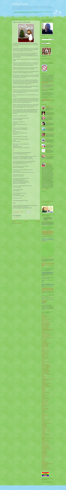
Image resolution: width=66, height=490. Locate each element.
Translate (47, 44)
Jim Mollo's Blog (44, 381)
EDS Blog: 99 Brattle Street (45, 345)
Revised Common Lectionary (45, 428)
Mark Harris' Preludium (45, 402)
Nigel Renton (43, 407)
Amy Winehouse (48, 122)
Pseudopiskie (43, 420)
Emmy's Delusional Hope (45, 349)
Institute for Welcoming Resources (46, 374)
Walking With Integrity (45, 462)
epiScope (43, 355)
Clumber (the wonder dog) (45, 336)
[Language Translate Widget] (46, 43)
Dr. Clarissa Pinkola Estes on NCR (46, 343)
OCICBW (43, 413)
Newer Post (14, 221)
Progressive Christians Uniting (45, 419)
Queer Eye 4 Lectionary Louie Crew (46, 423)
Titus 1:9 (43, 458)
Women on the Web (44, 466)
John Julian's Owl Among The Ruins (46, 383)
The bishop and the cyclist (49, 116)
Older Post (38, 221)
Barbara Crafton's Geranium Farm (46, 319)
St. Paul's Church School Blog (45, 434)
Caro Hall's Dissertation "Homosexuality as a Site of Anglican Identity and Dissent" (47, 329)
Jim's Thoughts (44, 382)
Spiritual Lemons (44, 433)
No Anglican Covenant (44, 409)
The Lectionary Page (44, 451)
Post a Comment (16, 217)
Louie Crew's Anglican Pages (45, 398)
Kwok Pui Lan (43, 389)
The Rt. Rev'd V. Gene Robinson (46, 202)
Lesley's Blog (43, 393)
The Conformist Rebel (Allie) (45, 446)
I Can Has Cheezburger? (45, 369)
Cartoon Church (44, 331)
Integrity (43, 375)
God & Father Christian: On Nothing (46, 366)
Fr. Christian (43, 359)
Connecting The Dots (48, 149)
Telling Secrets (20, 3)
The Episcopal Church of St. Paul (46, 447)
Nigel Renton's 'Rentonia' (45, 408)
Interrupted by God (44, 376)
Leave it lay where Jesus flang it (46, 392)
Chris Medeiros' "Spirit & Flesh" (46, 333)
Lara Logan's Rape (48, 111)
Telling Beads (43, 442)
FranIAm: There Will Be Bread (46, 361)
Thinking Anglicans (44, 457)
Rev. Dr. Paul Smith (44, 425)
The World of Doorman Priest (45, 456)
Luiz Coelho (43, 399)
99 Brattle (43, 314)
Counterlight (44, 261)
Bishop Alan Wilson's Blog (45, 323)
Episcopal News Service (45, 354)
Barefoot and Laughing (45, 320)
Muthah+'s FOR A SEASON (45, 404)
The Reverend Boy (44, 453)
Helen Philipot (43, 241)
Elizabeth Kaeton (49, 163)
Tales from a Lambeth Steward (46, 441)
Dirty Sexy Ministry (44, 340)
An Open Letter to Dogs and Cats (50, 133)
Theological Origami (48, 144)
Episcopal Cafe (44, 350)
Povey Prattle (43, 418)
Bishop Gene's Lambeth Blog (45, 325)
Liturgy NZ (43, 397)
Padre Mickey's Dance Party (45, 415)
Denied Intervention (44, 339)
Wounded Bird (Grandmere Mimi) (46, 468)
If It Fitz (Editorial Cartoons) (45, 371)
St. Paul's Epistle (44, 435)
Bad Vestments (43, 318)
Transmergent (43, 461)
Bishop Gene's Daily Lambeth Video (46, 324)
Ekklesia (43, 348)
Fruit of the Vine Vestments (45, 364)
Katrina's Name (44, 387)
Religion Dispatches (44, 424)
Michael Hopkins (44, 403)
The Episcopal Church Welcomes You (46, 448)
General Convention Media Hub (46, 365)
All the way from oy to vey (45, 315)
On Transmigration (44, 414)
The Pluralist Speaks (44, 452)
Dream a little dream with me (49, 127)
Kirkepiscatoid (43, 388)
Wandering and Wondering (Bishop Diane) (47, 463)
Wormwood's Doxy (44, 467)
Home (26, 221)
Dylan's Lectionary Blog (45, 344)
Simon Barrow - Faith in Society (46, 430)
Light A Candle (44, 394)
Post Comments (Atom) (18, 223)
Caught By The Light (44, 332)
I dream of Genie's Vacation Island (46, 370)
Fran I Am (43, 360)
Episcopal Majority (44, 353)
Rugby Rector (43, 429)
